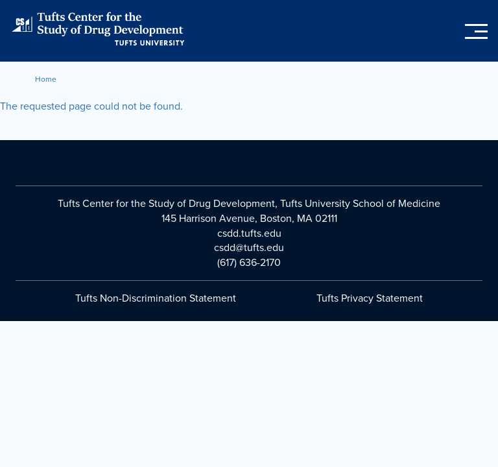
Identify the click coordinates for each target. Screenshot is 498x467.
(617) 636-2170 (249, 263)
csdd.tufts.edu (249, 233)
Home (45, 79)
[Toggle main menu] (476, 32)
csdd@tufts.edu (249, 248)
